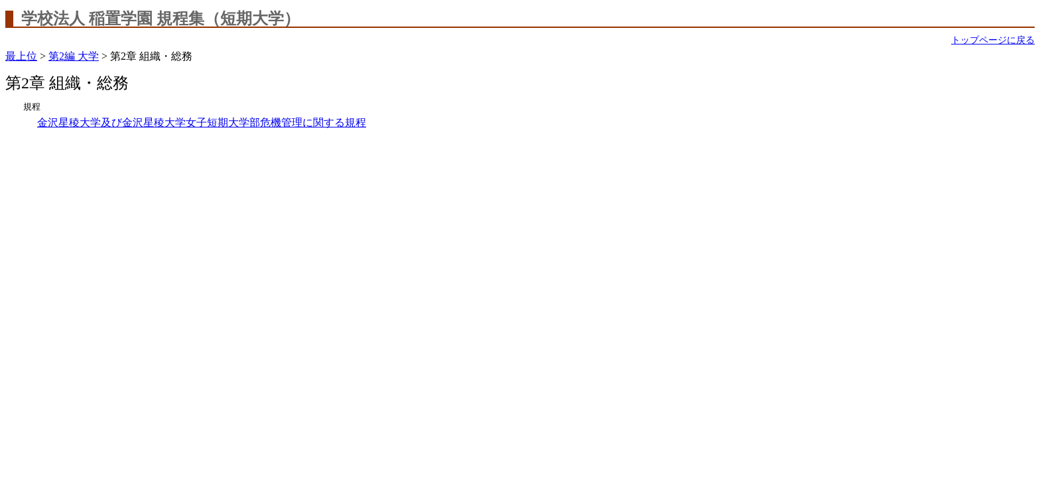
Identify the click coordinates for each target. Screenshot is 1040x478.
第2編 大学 (73, 56)
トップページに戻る (993, 40)
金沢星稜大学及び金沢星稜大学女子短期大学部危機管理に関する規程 (201, 122)
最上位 (21, 56)
